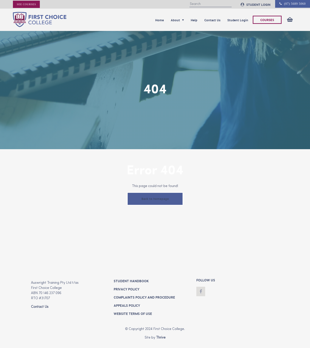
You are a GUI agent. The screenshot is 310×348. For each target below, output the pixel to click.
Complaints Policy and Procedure (144, 297)
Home (159, 20)
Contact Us (212, 20)
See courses (26, 4)
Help (194, 20)
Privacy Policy (126, 289)
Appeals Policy (127, 306)
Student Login (237, 20)
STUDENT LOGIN (255, 4)
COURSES (267, 20)
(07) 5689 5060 (292, 3)
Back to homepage (155, 199)
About (177, 20)
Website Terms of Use (133, 314)
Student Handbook (131, 281)
